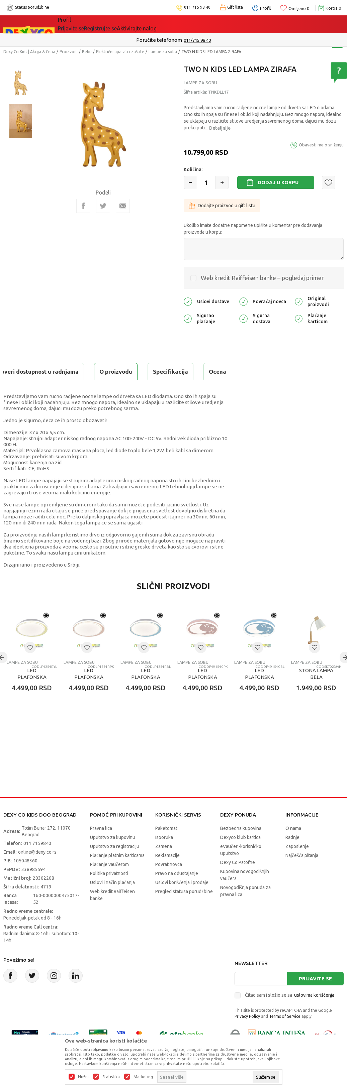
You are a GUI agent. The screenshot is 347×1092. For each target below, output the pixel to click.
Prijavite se (315, 995)
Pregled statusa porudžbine (184, 908)
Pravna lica (101, 845)
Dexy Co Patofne (237, 879)
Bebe (87, 51)
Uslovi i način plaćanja (112, 899)
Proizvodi (69, 51)
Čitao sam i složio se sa (289, 1011)
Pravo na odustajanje (176, 890)
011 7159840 (37, 860)
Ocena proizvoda (146, 371)
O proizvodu (30, 371)
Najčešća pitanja (301, 872)
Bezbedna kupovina (240, 845)
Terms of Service (284, 1033)
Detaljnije (220, 128)
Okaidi (189, 24)
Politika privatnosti (109, 890)
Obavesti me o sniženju (321, 144)
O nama (293, 845)
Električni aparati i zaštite (120, 51)
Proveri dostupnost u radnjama (55, 388)
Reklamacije (167, 872)
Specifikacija (84, 371)
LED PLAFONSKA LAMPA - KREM (32, 693)
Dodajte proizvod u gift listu (222, 206)
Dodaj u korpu (278, 182)
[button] (328, 182)
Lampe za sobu (163, 51)
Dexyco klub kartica (240, 854)
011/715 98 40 (197, 40)
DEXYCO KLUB (151, 24)
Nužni (83, 1077)
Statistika (111, 1077)
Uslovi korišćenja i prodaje (181, 899)
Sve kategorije (80, 24)
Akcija (115, 24)
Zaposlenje (297, 863)
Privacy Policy (247, 1033)
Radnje (292, 854)
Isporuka (164, 854)
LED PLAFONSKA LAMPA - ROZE (88, 693)
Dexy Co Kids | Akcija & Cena (29, 51)
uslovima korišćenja (314, 1011)
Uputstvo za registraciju (114, 863)
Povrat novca (168, 881)
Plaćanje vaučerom (109, 881)
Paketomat (166, 845)
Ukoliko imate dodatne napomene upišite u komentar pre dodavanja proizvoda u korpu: (253, 229)
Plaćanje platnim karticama (117, 872)
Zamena (163, 863)
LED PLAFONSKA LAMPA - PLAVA (146, 693)
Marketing (143, 1077)
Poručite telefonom (159, 40)
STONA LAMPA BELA (316, 690)
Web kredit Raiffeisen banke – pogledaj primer (262, 277)
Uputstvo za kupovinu (112, 854)
